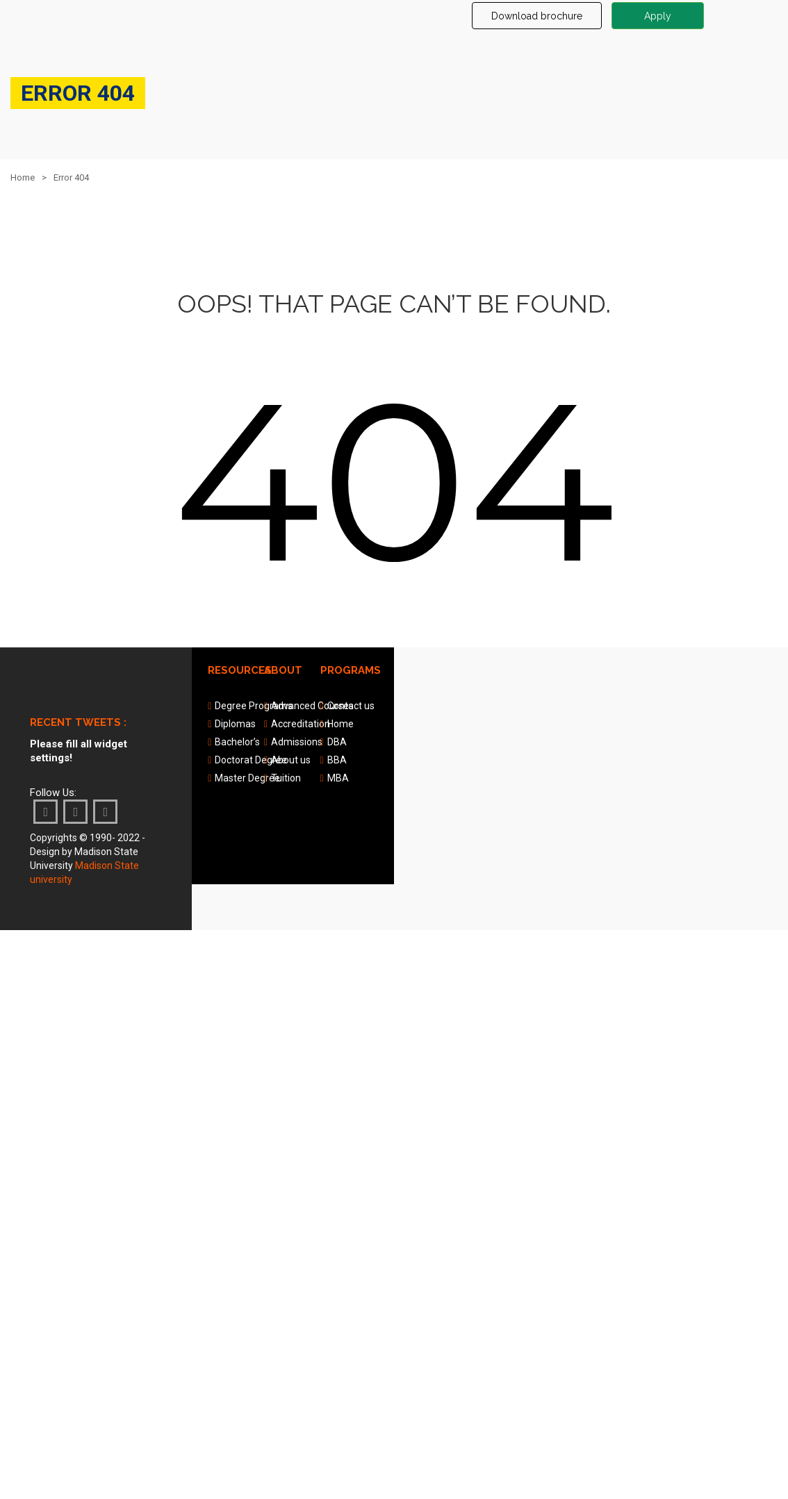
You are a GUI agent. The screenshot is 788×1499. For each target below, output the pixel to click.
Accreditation (300, 723)
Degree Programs (254, 705)
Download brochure (536, 16)
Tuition (286, 778)
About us (291, 759)
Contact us (351, 705)
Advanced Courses (312, 705)
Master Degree (247, 778)
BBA (337, 759)
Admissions (296, 741)
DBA (337, 741)
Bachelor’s (237, 741)
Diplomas (235, 723)
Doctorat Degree (251, 759)
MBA (338, 778)
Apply (657, 16)
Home (22, 177)
